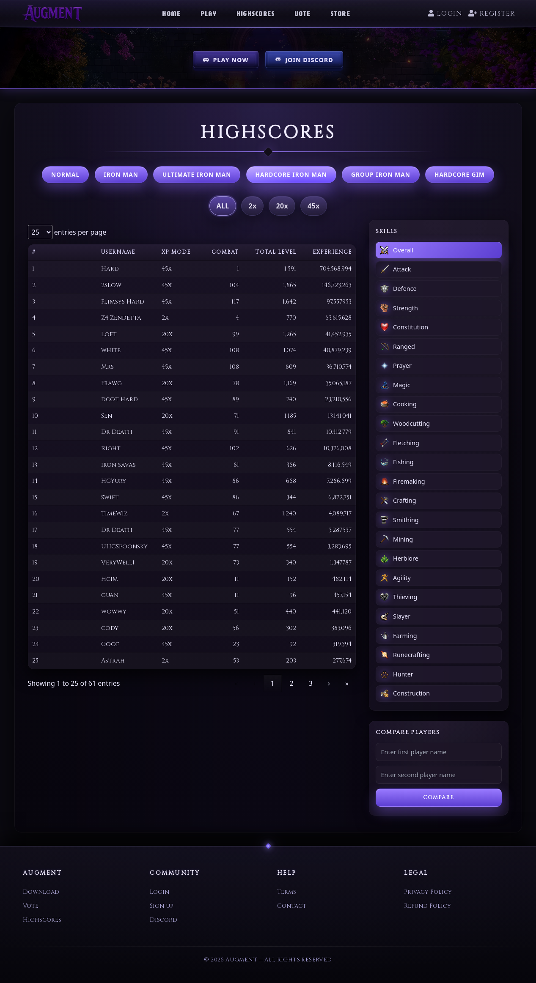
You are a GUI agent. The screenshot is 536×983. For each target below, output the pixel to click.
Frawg (111, 383)
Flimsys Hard (122, 302)
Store (340, 13)
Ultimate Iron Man (196, 174)
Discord (163, 920)
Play (209, 13)
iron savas (118, 465)
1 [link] (273, 683)
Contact (291, 906)
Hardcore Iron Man (291, 174)
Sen (106, 416)
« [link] (236, 683)
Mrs (107, 367)
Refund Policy (427, 906)
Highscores (255, 13)
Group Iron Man (380, 174)
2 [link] (292, 683)
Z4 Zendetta (121, 318)
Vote (302, 13)
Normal (65, 174)
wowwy (113, 612)
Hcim (109, 579)
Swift (110, 497)
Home (171, 13)
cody (109, 628)
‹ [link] (254, 683)
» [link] (347, 683)
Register (491, 13)
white (111, 350)
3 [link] (311, 683)
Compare (438, 797)
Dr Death (116, 432)
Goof (110, 644)
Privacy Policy (428, 892)
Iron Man (121, 174)
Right (111, 448)
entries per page (79, 232)
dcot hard (119, 399)
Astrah (113, 661)
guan (109, 595)
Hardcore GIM (459, 174)
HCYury (113, 481)
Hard (110, 269)
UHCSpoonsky (124, 546)
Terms (286, 892)
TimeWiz (114, 513)
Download (41, 892)
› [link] (329, 683)
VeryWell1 (118, 563)
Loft (109, 334)
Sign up (161, 906)
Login (445, 13)
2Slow (111, 285)
